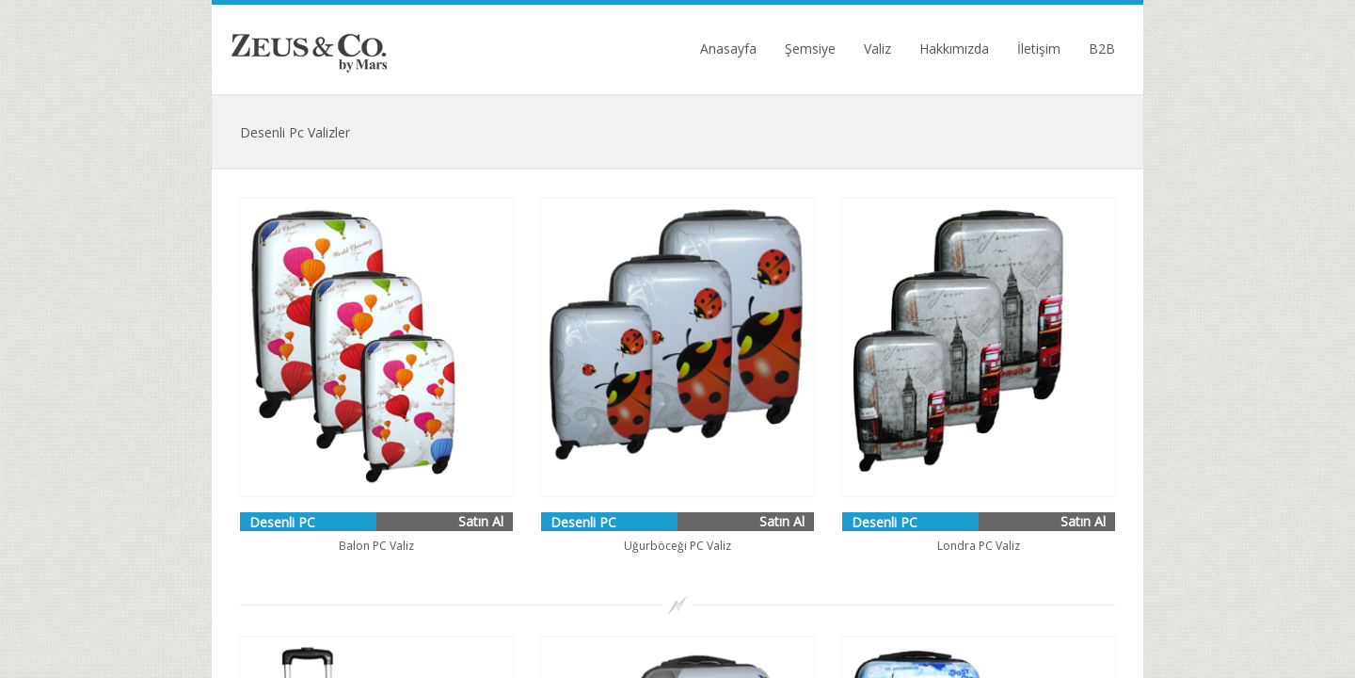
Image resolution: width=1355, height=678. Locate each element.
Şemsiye (810, 48)
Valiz (877, 48)
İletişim (1038, 48)
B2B (1102, 48)
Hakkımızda (954, 48)
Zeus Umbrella (310, 49)
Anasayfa (728, 48)
